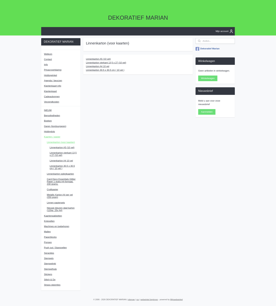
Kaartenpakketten (53, 215)
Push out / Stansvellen (55, 247)
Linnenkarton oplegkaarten (60, 173)
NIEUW (48, 110)
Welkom (48, 54)
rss (137, 299)
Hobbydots (49, 131)
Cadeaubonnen (52, 96)
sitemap (131, 299)
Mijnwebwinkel (176, 299)
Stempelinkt (50, 263)
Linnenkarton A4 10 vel (97, 66)
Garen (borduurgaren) (55, 126)
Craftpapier (52, 189)
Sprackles (49, 253)
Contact (48, 59)
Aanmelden (207, 111)
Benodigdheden (52, 115)
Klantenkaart (50, 91)
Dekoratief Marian (207, 49)
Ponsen (48, 242)
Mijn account (224, 31)
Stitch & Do (49, 279)
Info (46, 64)
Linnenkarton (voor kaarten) (61, 142)
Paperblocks (50, 237)
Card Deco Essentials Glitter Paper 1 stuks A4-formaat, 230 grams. (61, 181)
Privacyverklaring (52, 70)
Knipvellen (49, 221)
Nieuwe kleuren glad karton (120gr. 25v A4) (61, 209)
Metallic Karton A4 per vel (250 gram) (60, 195)
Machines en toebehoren (56, 226)
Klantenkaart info (52, 85)
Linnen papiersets (56, 202)
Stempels (49, 258)
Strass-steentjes (52, 285)
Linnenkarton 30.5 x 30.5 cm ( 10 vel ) (105, 70)
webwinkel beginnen (149, 299)
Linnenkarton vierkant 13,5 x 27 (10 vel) (106, 62)
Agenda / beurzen (53, 80)
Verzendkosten (51, 101)
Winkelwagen (208, 78)
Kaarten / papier (52, 136)
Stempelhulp (50, 269)
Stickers (48, 274)
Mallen (47, 231)
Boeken (48, 120)
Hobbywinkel (50, 75)
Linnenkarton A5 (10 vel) (98, 59)
